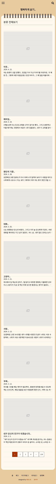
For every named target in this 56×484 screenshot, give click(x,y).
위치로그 (34, 475)
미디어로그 (25, 475)
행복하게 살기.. (28, 9)
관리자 (36, 479)
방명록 (42, 475)
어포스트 (28, 479)
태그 (17, 475)
